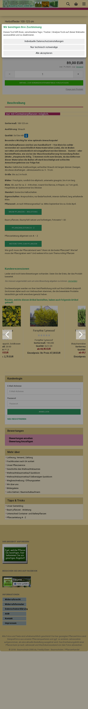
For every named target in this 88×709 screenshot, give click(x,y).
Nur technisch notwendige (44, 47)
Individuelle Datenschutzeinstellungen (44, 41)
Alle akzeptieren (44, 53)
